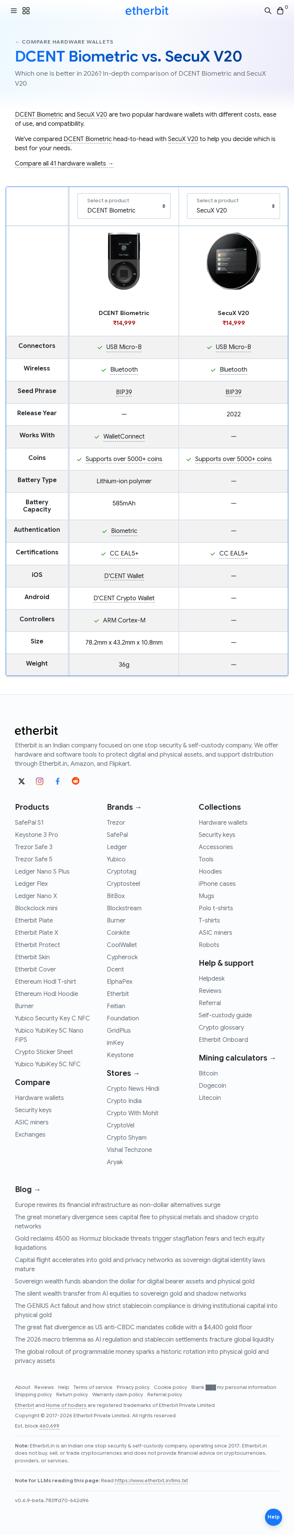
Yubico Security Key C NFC (52, 1018)
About (23, 1387)
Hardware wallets (39, 1098)
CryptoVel (120, 1125)
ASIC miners (32, 1122)
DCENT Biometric (39, 115)
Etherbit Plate (34, 920)
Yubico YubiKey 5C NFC (48, 1064)
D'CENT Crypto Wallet (124, 598)
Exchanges (30, 1135)
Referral (210, 1003)
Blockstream (124, 908)
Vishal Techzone (129, 1150)
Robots (209, 945)
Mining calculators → (237, 1058)
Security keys (33, 1110)
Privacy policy (134, 1387)
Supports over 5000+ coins (124, 459)
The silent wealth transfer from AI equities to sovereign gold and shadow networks (131, 1294)
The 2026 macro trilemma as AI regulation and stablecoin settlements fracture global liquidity (144, 1339)
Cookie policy (171, 1387)
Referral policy (164, 1395)
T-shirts (209, 920)
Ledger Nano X (36, 896)
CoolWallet (122, 945)
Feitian (116, 1006)
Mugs (206, 896)
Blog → (28, 1189)
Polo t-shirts (216, 908)
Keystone (120, 1055)
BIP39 (124, 392)
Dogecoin (212, 1086)
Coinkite (118, 933)
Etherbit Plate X (36, 933)
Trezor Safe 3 (33, 847)
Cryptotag (121, 872)
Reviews (210, 991)
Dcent (115, 969)
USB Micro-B (124, 347)
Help (64, 1387)
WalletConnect (124, 436)
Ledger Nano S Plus (42, 872)
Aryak (115, 1162)
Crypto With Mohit (132, 1113)
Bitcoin (208, 1073)
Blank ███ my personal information (233, 1387)
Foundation (123, 1018)
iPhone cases (217, 884)
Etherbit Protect (37, 945)
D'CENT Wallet (124, 576)
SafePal (117, 835)
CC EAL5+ (124, 553)
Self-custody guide (225, 1015)
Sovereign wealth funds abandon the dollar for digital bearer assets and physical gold (135, 1281)
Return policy (72, 1395)
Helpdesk (212, 979)
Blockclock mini (36, 908)
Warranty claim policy (118, 1395)
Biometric (124, 531)
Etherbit (118, 994)
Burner (24, 1006)
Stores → (123, 1073)
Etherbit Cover (35, 969)
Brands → (124, 807)
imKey (115, 1043)
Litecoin (210, 1098)
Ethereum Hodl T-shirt (45, 982)
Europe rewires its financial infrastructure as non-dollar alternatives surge (117, 1205)
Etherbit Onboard (223, 1040)
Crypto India (124, 1101)
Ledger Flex (31, 884)
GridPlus (119, 1031)
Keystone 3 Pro (36, 835)
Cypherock (122, 957)
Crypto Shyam (127, 1138)
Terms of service (94, 1387)
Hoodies (210, 872)
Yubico (116, 859)
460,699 (49, 1426)
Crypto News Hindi (133, 1089)
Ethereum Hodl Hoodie (46, 994)
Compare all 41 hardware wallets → (64, 163)
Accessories (216, 847)
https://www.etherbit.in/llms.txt (151, 1481)
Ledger (117, 847)
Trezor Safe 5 (33, 859)
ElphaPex (119, 982)
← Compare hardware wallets (64, 42)
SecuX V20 (92, 115)
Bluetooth (124, 370)
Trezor (116, 823)
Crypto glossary (221, 1027)
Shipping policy (34, 1395)
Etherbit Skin (32, 957)
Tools (206, 859)
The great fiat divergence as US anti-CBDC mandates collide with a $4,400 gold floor (133, 1327)
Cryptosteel (123, 884)
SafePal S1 (29, 823)
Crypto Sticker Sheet (44, 1052)
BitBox (116, 896)
